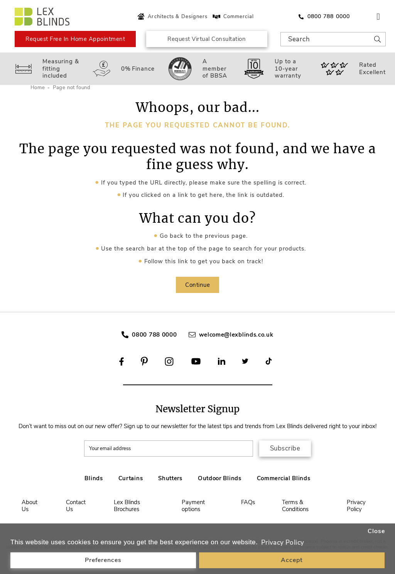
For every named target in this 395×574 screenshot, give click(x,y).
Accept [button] (292, 560)
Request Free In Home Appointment (75, 39)
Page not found (72, 87)
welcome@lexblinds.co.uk (236, 335)
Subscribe (285, 448)
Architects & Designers (171, 16)
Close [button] (376, 531)
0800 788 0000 (154, 335)
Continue (197, 285)
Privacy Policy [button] (282, 542)
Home (37, 87)
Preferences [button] (103, 560)
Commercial (232, 16)
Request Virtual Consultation (206, 39)
